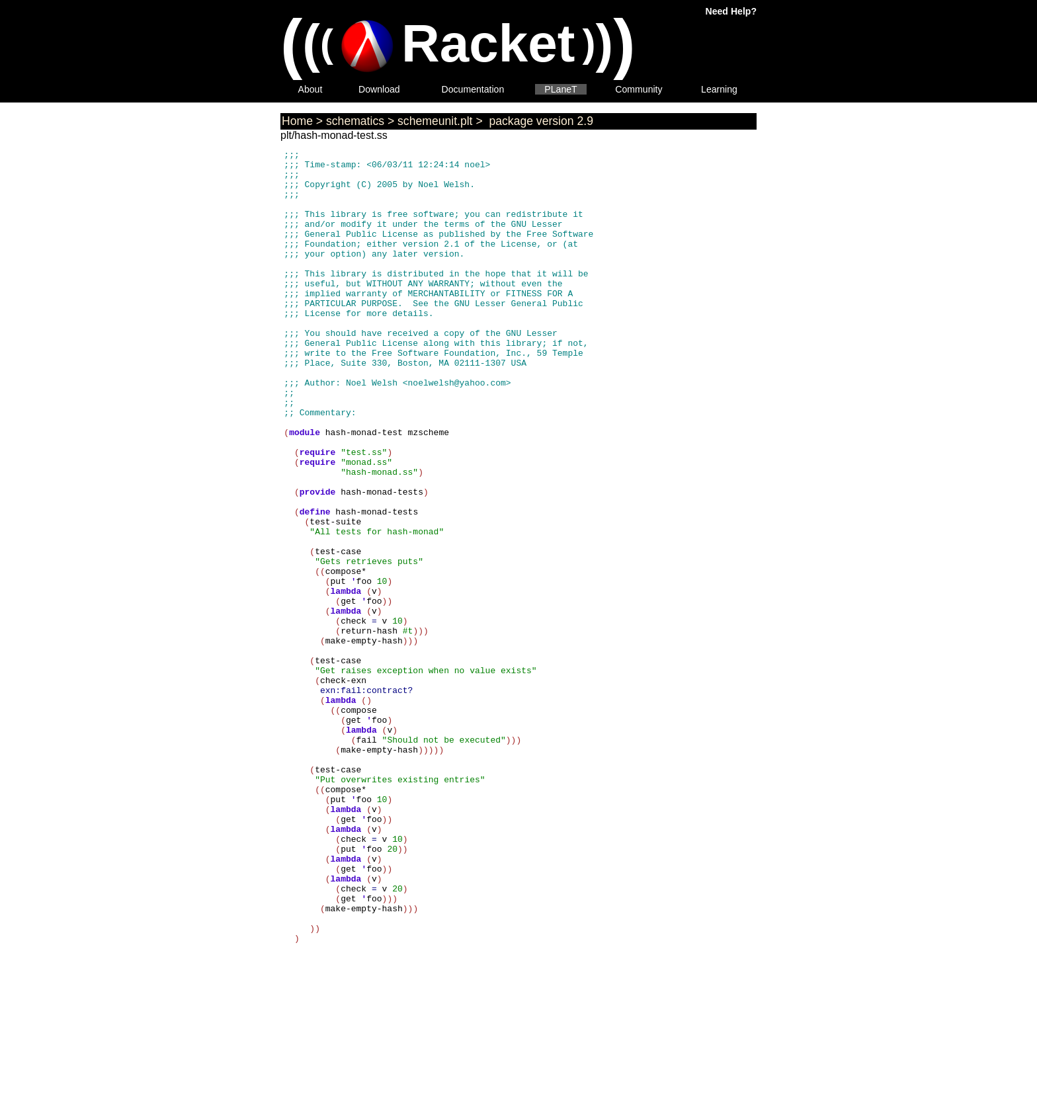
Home (297, 121)
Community (638, 89)
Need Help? (731, 11)
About (310, 89)
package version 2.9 (539, 121)
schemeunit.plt (434, 121)
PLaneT (560, 89)
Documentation (473, 89)
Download (379, 89)
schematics (355, 121)
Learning (719, 89)
